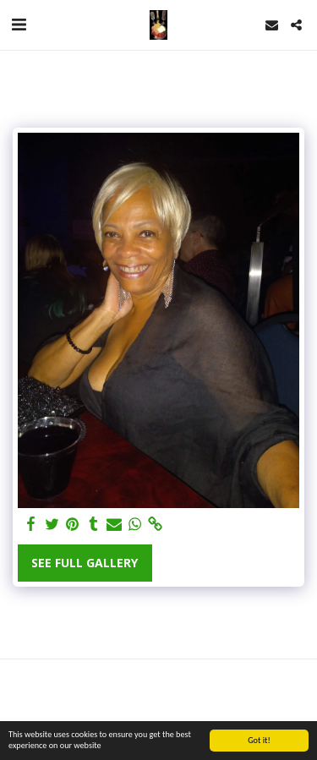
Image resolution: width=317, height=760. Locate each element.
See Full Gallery (84, 563)
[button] (18, 24)
